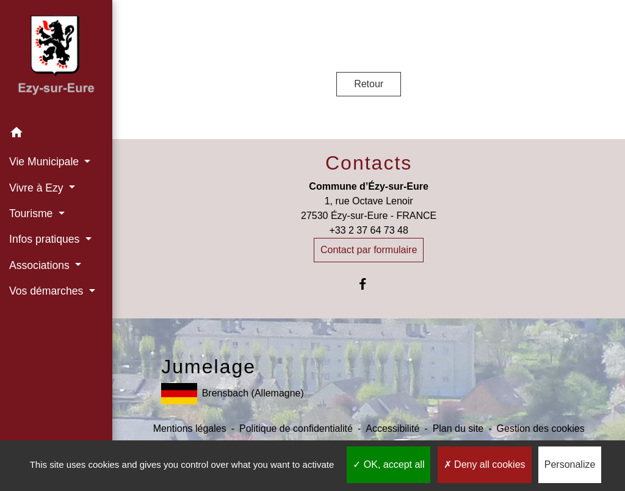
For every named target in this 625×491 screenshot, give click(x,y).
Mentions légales (189, 428)
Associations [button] (41, 265)
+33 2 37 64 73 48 (368, 230)
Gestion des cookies (541, 428)
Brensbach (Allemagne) (232, 393)
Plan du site (458, 428)
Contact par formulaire (368, 250)
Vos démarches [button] (47, 291)
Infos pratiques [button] (45, 239)
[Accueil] (56, 60)
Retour (368, 84)
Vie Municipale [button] (45, 162)
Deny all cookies (485, 464)
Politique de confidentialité (296, 428)
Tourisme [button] (32, 213)
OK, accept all (388, 464)
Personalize (570, 464)
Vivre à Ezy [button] (38, 188)
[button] (56, 134)
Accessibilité (392, 428)
